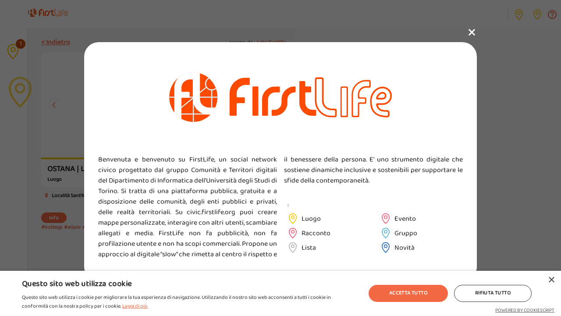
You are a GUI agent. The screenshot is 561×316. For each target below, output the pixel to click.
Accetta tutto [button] (408, 293)
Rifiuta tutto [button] (493, 293)
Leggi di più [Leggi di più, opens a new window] (135, 306)
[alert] (280, 293)
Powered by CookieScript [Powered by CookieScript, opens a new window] (524, 310)
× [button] (551, 280)
